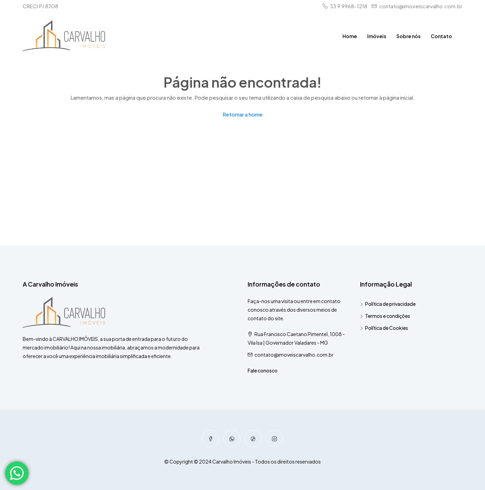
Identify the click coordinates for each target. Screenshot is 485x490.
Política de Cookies (386, 328)
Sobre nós (408, 36)
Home (349, 36)
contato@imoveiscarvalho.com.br (294, 355)
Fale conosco (263, 370)
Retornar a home (242, 114)
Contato (441, 36)
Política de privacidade (390, 304)
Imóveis (376, 36)
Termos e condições (387, 316)
